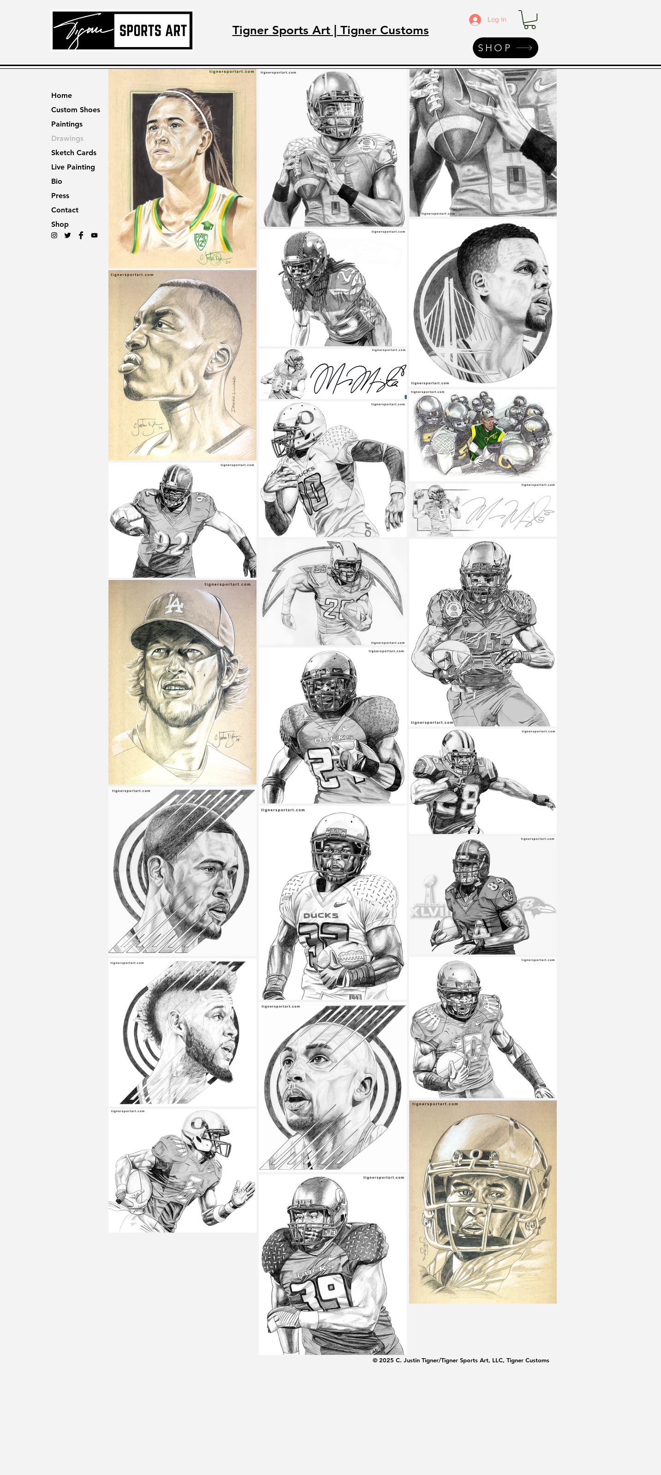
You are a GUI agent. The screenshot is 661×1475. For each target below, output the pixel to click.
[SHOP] (505, 47)
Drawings (67, 138)
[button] (529, 19)
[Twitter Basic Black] (67, 235)
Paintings (67, 124)
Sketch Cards (73, 152)
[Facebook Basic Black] (81, 235)
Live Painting (73, 167)
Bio (56, 181)
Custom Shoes (75, 109)
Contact (64, 210)
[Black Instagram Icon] (54, 235)
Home (61, 95)
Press (60, 195)
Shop (60, 224)
